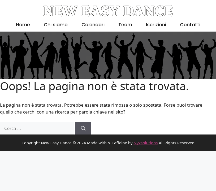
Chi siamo (56, 24)
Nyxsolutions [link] (145, 142)
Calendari (93, 24)
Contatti (190, 24)
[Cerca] (83, 128)
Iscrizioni (156, 24)
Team (125, 24)
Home (23, 24)
